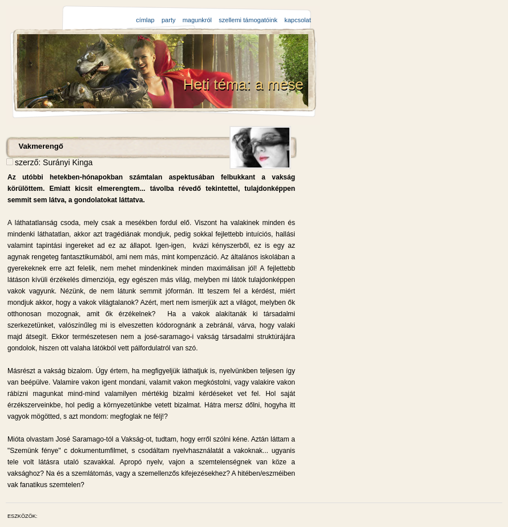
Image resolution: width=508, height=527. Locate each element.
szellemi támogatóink (248, 20)
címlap (145, 20)
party (168, 20)
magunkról (197, 20)
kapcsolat (297, 20)
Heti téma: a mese (245, 84)
